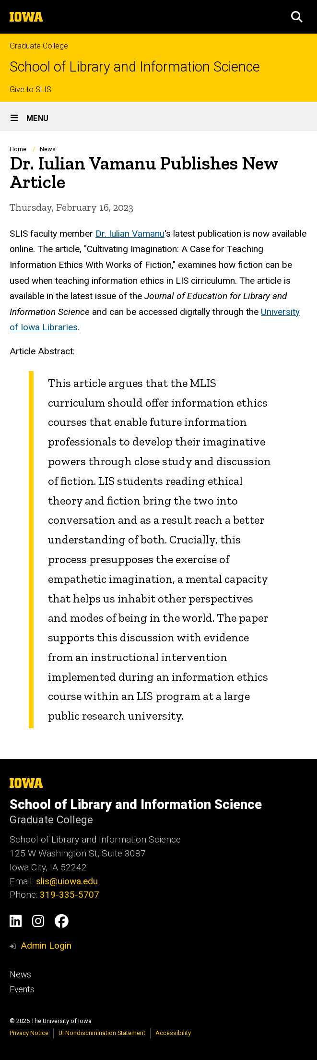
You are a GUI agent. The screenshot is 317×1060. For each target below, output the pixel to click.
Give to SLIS (30, 89)
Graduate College (39, 45)
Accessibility (173, 1032)
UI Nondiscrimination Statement (102, 1032)
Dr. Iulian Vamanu (129, 233)
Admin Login (46, 945)
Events (22, 989)
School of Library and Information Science (135, 67)
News (48, 149)
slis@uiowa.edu (67, 881)
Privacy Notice (29, 1032)
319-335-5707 (69, 894)
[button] (297, 17)
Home (18, 149)
